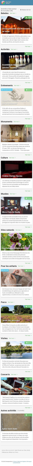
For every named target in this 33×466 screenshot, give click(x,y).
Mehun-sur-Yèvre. (13, 452)
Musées (5, 194)
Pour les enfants (9, 266)
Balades (5, 13)
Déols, (28, 450)
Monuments (6, 121)
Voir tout (13, 13)
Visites (4, 338)
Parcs (4, 302)
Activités (5, 49)
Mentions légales (22, 461)
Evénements (7, 85)
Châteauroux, (5, 452)
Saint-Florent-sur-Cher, (21, 450)
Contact (15, 461)
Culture (4, 158)
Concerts (5, 374)
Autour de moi (25, 10)
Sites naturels (7, 230)
